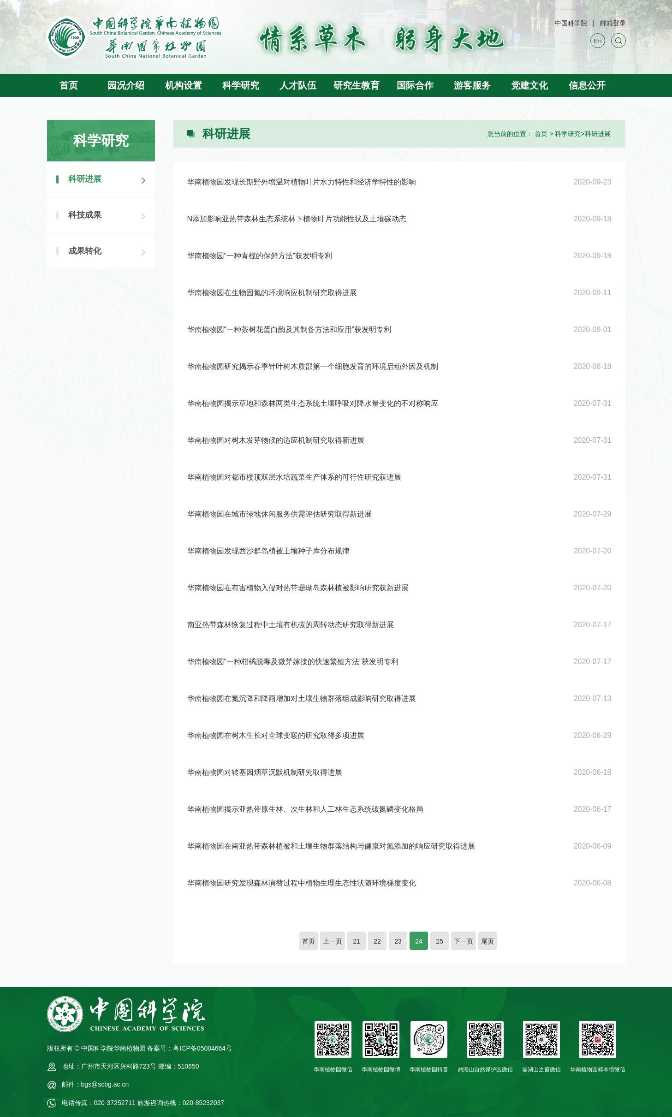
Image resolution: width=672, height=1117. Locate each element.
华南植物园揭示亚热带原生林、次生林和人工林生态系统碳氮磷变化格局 (305, 809)
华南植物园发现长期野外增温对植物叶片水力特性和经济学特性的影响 (301, 182)
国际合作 (415, 85)
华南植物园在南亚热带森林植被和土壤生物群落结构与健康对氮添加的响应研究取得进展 (331, 846)
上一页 (332, 941)
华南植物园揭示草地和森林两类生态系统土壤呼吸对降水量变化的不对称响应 (312, 403)
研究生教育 (356, 85)
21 (356, 941)
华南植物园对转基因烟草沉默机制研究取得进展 (264, 772)
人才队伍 (298, 85)
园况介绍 (125, 85)
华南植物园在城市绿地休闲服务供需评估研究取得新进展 (279, 514)
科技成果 (84, 215)
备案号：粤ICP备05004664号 (189, 1048)
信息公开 (587, 85)
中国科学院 (571, 23)
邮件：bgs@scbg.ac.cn (95, 1084)
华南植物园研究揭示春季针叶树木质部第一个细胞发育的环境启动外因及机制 (312, 366)
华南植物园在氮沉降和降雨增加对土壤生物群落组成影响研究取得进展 (301, 698)
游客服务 (472, 85)
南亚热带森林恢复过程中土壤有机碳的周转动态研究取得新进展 (290, 625)
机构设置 (183, 85)
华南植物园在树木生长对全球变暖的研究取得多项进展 (275, 735)
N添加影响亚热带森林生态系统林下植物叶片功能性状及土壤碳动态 (297, 219)
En (597, 41)
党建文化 (529, 85)
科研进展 (598, 133)
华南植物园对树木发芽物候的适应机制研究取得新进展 (275, 440)
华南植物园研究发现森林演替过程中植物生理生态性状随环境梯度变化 (301, 883)
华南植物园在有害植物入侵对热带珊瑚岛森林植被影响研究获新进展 (298, 588)
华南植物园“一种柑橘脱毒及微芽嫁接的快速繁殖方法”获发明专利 (293, 661)
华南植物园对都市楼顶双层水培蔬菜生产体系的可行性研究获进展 (294, 477)
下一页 (463, 941)
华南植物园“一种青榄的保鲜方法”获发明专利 (260, 256)
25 (439, 941)
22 (377, 941)
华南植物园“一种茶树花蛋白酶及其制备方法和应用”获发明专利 (289, 329)
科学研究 (240, 85)
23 (398, 941)
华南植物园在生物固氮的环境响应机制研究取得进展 (272, 293)
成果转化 (84, 250)
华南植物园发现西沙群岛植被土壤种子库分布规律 (268, 551)
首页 (68, 85)
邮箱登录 (613, 23)
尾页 (487, 941)
